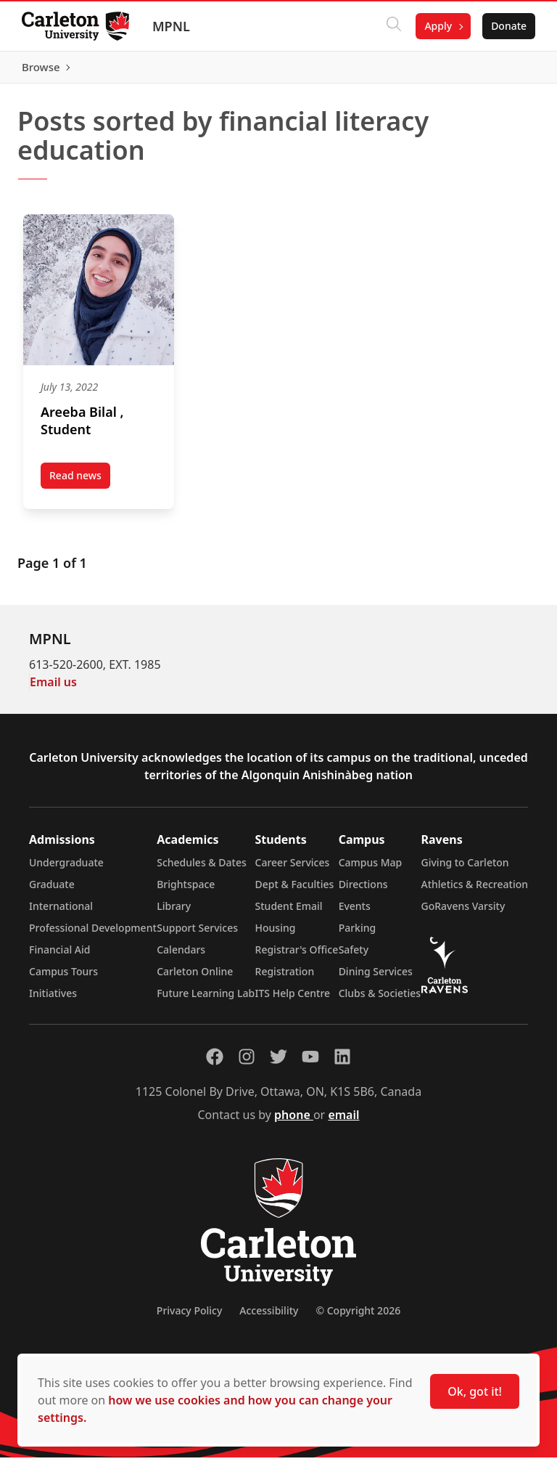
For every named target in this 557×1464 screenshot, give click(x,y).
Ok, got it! (474, 1391)
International (61, 912)
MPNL (172, 26)
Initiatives (53, 999)
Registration (285, 978)
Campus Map (371, 869)
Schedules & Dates (202, 869)
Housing (275, 934)
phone (293, 1121)
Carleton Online (195, 978)
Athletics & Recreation (474, 891)
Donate (507, 26)
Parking (357, 934)
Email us (53, 688)
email (343, 1121)
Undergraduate (66, 869)
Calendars (181, 956)
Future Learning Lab (206, 999)
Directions (363, 891)
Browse (506, 70)
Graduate (52, 891)
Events (355, 912)
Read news (79, 485)
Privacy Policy (189, 1317)
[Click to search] (392, 26)
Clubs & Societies (380, 999)
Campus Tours (63, 978)
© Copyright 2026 (357, 1317)
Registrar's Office (297, 956)
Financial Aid (59, 956)
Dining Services (376, 978)
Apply (436, 26)
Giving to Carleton (465, 869)
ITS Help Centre (293, 999)
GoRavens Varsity (463, 912)
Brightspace (186, 891)
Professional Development (93, 934)
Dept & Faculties (294, 891)
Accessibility (268, 1317)
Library (174, 912)
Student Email (289, 912)
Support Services (197, 934)
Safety (354, 956)
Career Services (292, 869)
